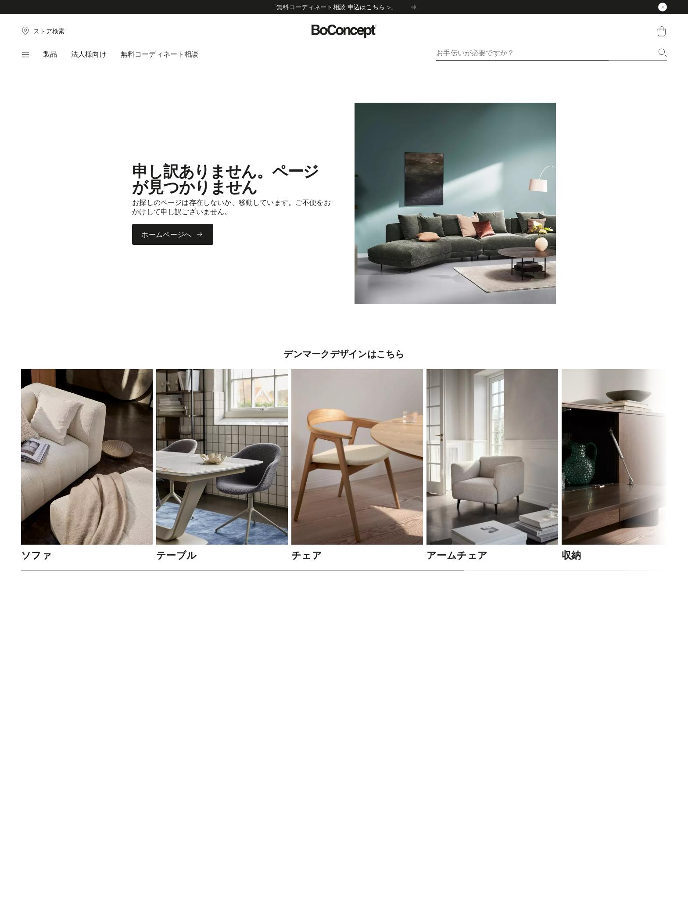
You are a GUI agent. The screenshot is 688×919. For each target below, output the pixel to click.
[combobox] (551, 52)
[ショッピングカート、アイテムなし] (661, 31)
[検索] (662, 52)
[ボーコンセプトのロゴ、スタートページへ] (344, 31)
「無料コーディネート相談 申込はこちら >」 (344, 7)
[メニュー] (25, 54)
